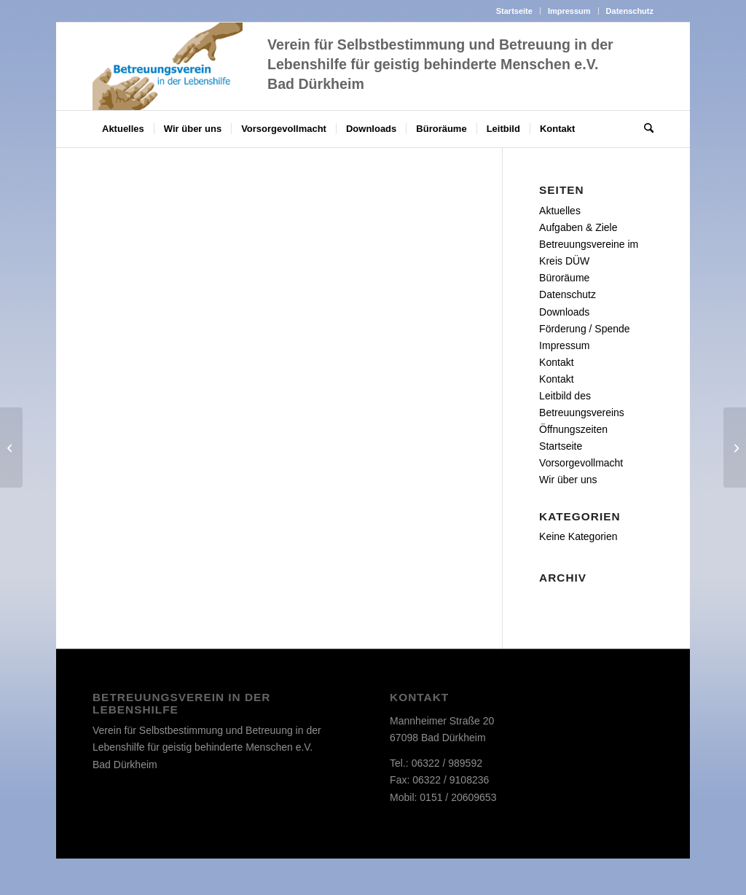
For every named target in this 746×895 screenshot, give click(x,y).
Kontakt (556, 362)
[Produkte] (11, 447)
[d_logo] (168, 66)
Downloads (564, 312)
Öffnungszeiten (573, 429)
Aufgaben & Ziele (578, 227)
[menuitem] (515, 11)
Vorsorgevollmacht (581, 463)
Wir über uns (568, 479)
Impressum (569, 11)
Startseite (514, 11)
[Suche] (644, 129)
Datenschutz (629, 11)
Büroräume (564, 278)
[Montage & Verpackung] (734, 447)
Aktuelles (560, 210)
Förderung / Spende (584, 329)
